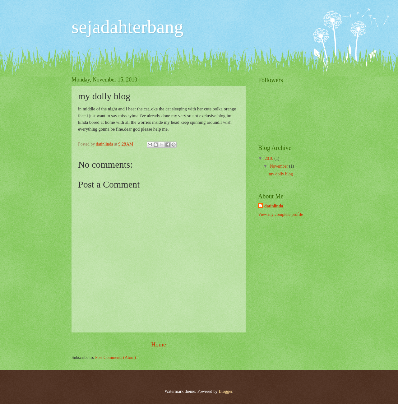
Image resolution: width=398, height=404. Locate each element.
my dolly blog (281, 174)
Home (158, 344)
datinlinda (273, 206)
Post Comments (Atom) (115, 357)
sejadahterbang (127, 26)
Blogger (225, 391)
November (279, 166)
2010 (269, 158)
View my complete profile (280, 214)
